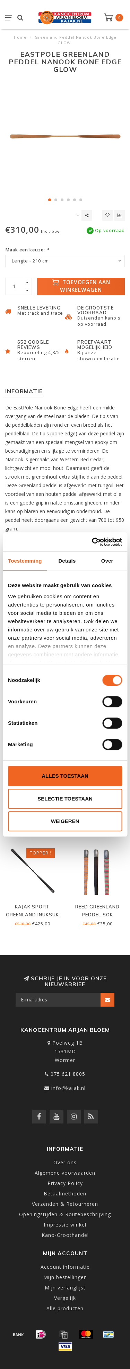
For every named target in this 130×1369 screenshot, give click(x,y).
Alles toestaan (65, 776)
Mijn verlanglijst (65, 1287)
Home (20, 37)
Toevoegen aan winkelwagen (81, 286)
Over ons (65, 1162)
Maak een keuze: (27, 250)
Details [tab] (67, 561)
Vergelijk (65, 1298)
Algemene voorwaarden (65, 1172)
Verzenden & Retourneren (65, 1204)
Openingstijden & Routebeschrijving (65, 1214)
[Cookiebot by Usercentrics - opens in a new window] (92, 541)
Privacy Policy (65, 1183)
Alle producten (65, 1308)
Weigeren (65, 821)
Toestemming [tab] (25, 561)
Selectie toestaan (65, 799)
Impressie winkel (65, 1224)
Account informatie (65, 1267)
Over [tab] (107, 561)
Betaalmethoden (65, 1193)
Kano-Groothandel (65, 1235)
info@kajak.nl (68, 1088)
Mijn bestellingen (65, 1277)
